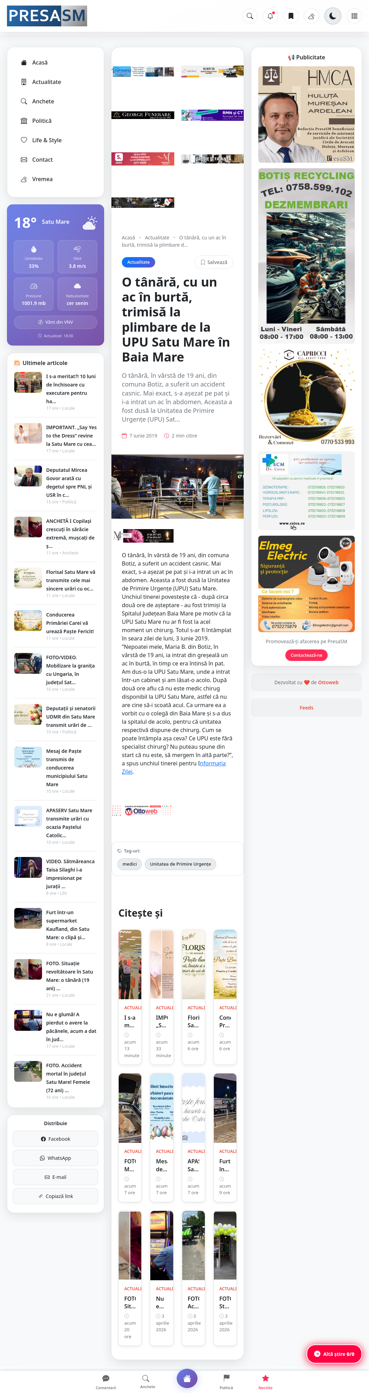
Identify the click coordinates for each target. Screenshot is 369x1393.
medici (130, 864)
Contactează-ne (306, 655)
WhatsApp (55, 1158)
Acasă (34, 62)
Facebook (55, 1139)
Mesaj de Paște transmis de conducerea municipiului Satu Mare (66, 768)
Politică (36, 121)
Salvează (213, 262)
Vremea (36, 179)
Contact (36, 159)
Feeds (306, 707)
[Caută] (250, 16)
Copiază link (55, 1196)
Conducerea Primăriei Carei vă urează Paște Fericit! (70, 623)
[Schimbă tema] (333, 16)
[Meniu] (354, 16)
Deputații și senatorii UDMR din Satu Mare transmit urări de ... (70, 716)
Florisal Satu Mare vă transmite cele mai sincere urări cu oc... (70, 580)
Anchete (37, 101)
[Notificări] (270, 16)
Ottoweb (328, 682)
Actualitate (40, 82)
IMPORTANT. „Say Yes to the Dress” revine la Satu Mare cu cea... (71, 435)
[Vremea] (311, 16)
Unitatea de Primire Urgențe (180, 864)
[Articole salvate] (291, 16)
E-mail (55, 1177)
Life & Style (41, 140)
